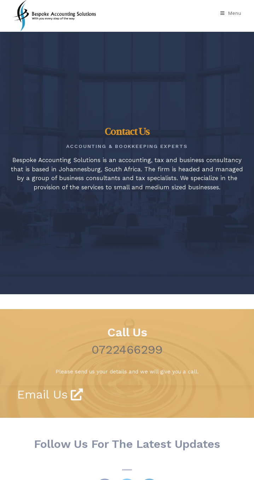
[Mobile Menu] (230, 13)
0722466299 (127, 363)
